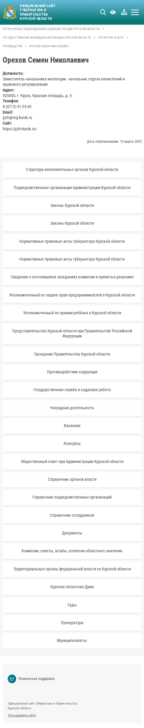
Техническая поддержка (31, 679)
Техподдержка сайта (22, 715)
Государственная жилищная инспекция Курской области (47, 37)
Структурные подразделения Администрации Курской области (51, 29)
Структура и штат (111, 37)
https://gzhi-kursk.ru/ (20, 128)
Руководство (13, 46)
